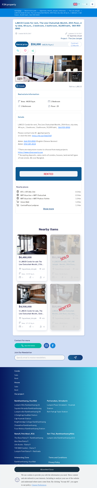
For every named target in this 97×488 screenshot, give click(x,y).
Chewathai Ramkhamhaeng (25, 425)
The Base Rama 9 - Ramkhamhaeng (28, 437)
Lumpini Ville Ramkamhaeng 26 (27, 405)
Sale (16, 375)
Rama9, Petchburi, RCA (24, 433)
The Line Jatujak (74, 11)
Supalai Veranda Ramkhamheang (27, 408)
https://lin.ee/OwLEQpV (42, 135)
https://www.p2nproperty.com (30, 152)
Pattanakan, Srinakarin (57, 400)
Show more (48, 208)
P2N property (9, 4)
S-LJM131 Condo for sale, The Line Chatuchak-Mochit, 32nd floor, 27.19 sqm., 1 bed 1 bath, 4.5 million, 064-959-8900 (31, 312)
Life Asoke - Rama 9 (22, 444)
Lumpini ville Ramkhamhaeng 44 (27, 411)
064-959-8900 (64, 127)
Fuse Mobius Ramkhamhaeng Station (29, 428)
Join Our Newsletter (23, 352)
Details (21, 117)
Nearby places (22, 187)
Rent (16, 378)
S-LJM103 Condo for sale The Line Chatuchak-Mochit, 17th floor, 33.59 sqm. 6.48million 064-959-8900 (32, 263)
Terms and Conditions (58, 457)
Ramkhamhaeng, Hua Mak (25, 400)
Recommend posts (30, 11)
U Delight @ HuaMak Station (25, 415)
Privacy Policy (54, 462)
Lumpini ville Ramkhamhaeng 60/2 (61, 437)
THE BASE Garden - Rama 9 (25, 448)
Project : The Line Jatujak (71, 38)
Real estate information (28, 94)
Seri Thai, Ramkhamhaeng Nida (60, 433)
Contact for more (22, 340)
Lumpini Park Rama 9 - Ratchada (27, 451)
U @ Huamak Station (22, 418)
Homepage (17, 11)
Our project (19, 394)
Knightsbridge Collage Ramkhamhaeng (30, 421)
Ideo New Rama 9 (21, 441)
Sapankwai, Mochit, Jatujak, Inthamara (52, 11)
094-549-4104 (30, 144)
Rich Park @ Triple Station (57, 411)
